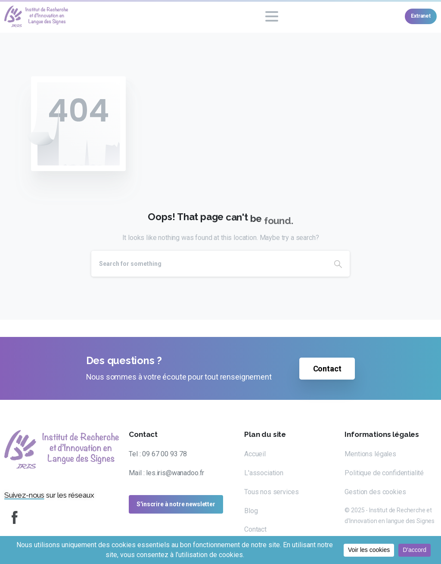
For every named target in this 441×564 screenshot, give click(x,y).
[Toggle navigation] (271, 16)
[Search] (208, 264)
